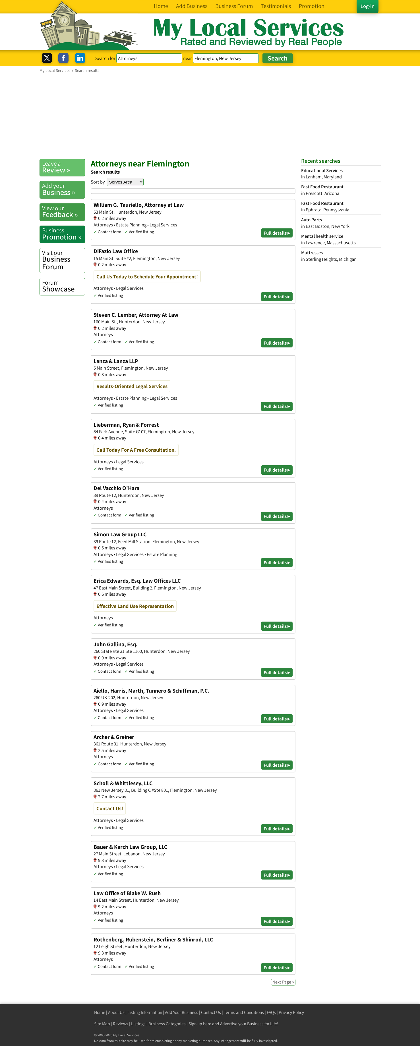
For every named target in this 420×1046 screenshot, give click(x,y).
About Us (116, 1012)
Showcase (63, 286)
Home (99, 1012)
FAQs (271, 1012)
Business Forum (63, 260)
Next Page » (283, 982)
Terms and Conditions (244, 1012)
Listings (138, 1023)
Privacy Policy (291, 1012)
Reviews (120, 1023)
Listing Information (144, 1012)
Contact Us (211, 1012)
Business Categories (167, 1023)
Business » (63, 189)
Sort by (98, 182)
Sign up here (200, 1023)
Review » (63, 167)
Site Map (102, 1023)
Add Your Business (181, 1012)
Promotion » (63, 233)
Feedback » (63, 211)
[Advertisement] (210, 115)
